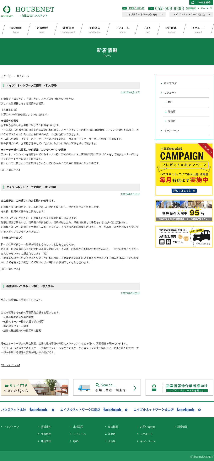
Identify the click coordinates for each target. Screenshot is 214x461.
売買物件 (46, 433)
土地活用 (78, 426)
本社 (170, 102)
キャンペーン (171, 130)
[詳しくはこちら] (10, 169)
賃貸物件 (46, 426)
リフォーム (79, 433)
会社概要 (113, 426)
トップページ (11, 426)
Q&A (75, 441)
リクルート (170, 92)
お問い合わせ (147, 426)
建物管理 (46, 441)
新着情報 (182, 426)
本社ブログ (170, 83)
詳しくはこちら (10, 365)
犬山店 (171, 121)
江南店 (171, 111)
